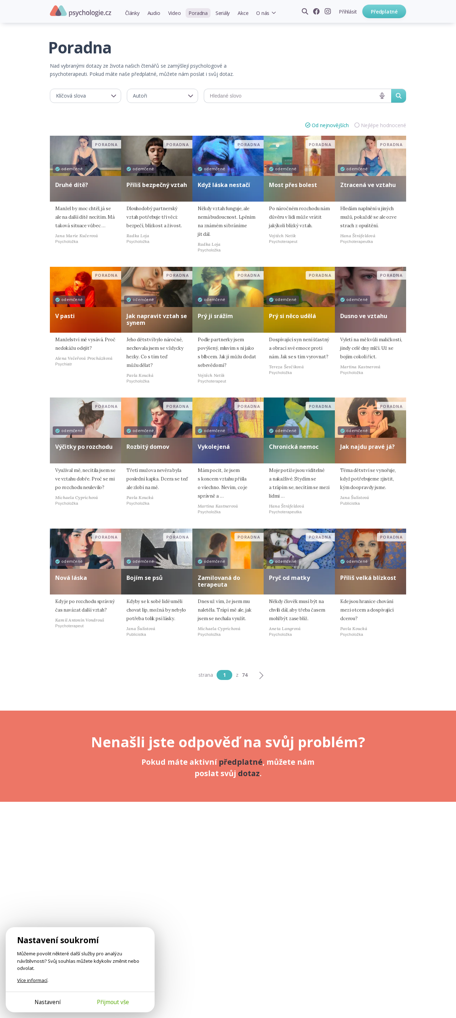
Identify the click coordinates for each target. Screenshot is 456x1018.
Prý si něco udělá (292, 316)
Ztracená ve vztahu (368, 185)
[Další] (261, 675)
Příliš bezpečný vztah (156, 185)
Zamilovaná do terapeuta (219, 581)
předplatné (241, 762)
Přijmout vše (113, 1002)
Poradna (197, 13)
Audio (153, 13)
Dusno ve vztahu (363, 316)
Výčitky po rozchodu (84, 447)
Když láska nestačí (224, 185)
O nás (262, 13)
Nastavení (48, 1002)
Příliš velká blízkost (368, 578)
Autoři (140, 95)
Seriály (223, 13)
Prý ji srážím (215, 316)
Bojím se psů (144, 578)
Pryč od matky (289, 578)
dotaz (249, 773)
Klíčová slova (71, 95)
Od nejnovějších (330, 125)
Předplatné (384, 11)
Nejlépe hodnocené (383, 125)
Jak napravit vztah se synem (156, 319)
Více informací (32, 980)
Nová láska (71, 578)
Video (174, 13)
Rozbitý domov (147, 447)
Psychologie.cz (80, 11)
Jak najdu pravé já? (367, 447)
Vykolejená (214, 447)
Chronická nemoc (293, 447)
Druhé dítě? (71, 185)
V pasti (65, 316)
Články (132, 13)
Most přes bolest (293, 185)
